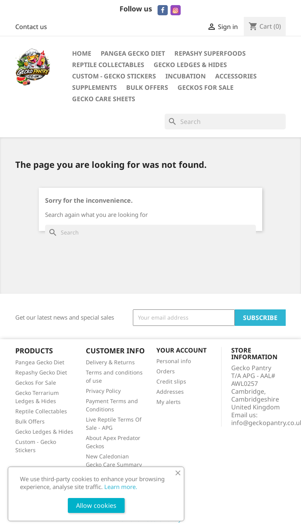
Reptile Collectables (108, 64)
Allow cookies (96, 505)
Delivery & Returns (110, 362)
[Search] (225, 121)
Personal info (173, 361)
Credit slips (171, 381)
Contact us (31, 26)
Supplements (94, 87)
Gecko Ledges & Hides (190, 64)
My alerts (168, 401)
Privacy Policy (103, 390)
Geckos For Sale (206, 87)
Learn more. (120, 487)
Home (81, 53)
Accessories (236, 76)
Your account (181, 350)
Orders (165, 371)
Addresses (170, 391)
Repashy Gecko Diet (41, 372)
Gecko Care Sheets (103, 99)
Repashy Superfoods (210, 53)
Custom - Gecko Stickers (114, 76)
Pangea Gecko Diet (133, 53)
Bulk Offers (147, 87)
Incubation (185, 76)
